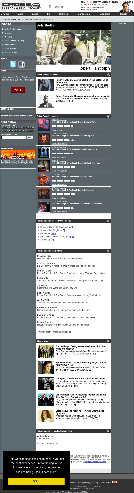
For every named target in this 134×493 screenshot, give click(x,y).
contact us (83, 14)
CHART (105, 4)
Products (8, 37)
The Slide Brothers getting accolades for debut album (62, 301)
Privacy (87, 483)
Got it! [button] (36, 481)
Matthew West (91, 9)
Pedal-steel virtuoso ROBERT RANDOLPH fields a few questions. (74, 101)
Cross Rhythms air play (14, 41)
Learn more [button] (49, 472)
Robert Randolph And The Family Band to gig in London (63, 323)
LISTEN (85, 4)
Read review (57, 130)
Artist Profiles (26, 19)
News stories (10, 45)
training (62, 14)
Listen (64, 144)
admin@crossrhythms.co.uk (95, 462)
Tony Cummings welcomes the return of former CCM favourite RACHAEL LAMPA (72, 367)
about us (104, 14)
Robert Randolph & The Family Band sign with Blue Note (63, 308)
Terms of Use (105, 483)
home (5, 14)
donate (122, 14)
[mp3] (70, 227)
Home (13, 19)
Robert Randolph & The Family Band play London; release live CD (68, 316)
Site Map (94, 483)
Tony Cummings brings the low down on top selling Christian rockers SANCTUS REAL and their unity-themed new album (74, 400)
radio (19, 14)
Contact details (11, 52)
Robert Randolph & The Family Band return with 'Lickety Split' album (69, 294)
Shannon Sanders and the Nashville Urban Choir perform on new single (70, 279)
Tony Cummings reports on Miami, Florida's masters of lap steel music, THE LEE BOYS (72, 351)
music (33, 14)
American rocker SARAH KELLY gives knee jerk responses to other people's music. (71, 416)
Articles (8, 33)
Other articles (10, 48)
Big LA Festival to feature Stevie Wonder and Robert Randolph (66, 264)
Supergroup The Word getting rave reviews (57, 286)
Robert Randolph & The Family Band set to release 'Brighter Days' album (71, 272)
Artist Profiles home (13, 29)
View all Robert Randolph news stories (55, 332)
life (48, 14)
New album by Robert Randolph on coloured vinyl (60, 257)
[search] (59, 7)
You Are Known (98, 7)
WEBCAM (95, 4)
